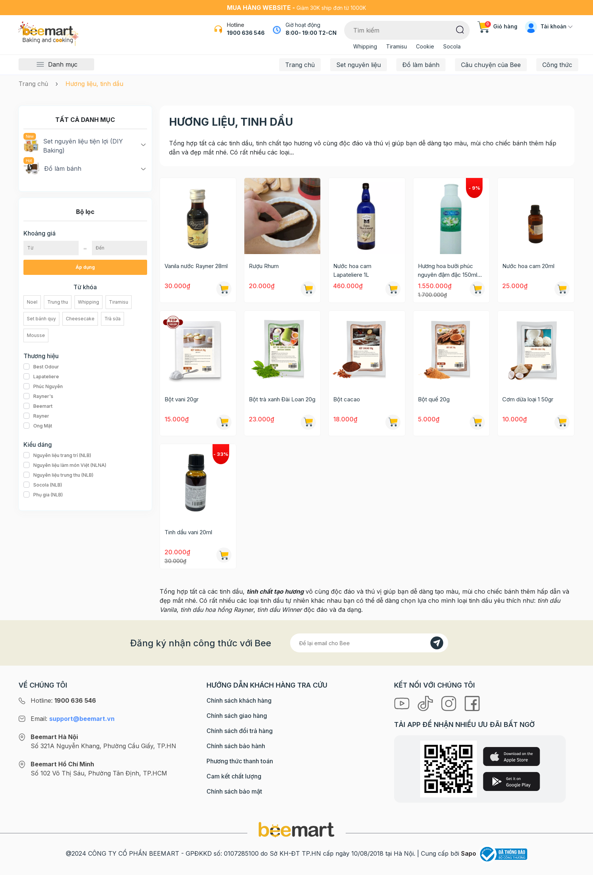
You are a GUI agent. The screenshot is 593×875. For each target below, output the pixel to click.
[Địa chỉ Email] (369, 642)
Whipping (365, 46)
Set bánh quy (41, 318)
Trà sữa (112, 318)
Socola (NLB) (42, 485)
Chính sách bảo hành (235, 746)
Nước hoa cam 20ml (528, 266)
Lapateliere (41, 376)
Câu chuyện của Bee (491, 65)
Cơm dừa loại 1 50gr (527, 399)
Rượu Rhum (264, 266)
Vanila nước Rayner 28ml (196, 266)
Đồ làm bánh (420, 65)
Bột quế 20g (434, 399)
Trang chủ (300, 65)
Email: (73, 718)
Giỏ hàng (497, 26)
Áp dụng (85, 267)
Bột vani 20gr (182, 399)
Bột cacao (346, 399)
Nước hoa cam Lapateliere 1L (352, 270)
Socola (452, 46)
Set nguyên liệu (358, 65)
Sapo (468, 853)
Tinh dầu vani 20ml (188, 532)
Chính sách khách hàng (239, 700)
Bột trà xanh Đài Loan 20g (282, 399)
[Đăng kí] (437, 643)
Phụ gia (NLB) (43, 494)
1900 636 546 (246, 33)
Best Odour (41, 366)
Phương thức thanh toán (239, 761)
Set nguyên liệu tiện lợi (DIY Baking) (73, 145)
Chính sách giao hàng (236, 715)
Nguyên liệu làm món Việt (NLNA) (64, 465)
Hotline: (63, 700)
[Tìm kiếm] (460, 29)
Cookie (425, 46)
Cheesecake (80, 318)
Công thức (557, 65)
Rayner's (38, 396)
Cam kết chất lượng (233, 776)
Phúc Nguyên (43, 386)
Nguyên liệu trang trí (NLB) (57, 455)
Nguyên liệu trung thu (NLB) (58, 475)
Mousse (36, 335)
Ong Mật (37, 426)
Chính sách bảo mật (234, 791)
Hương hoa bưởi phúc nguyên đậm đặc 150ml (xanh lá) (447, 270)
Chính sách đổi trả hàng (239, 731)
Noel (32, 302)
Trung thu (57, 302)
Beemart (38, 406)
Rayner (36, 416)
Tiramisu (396, 46)
